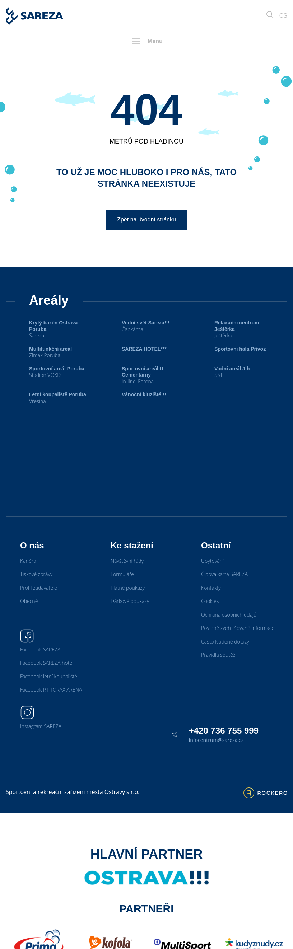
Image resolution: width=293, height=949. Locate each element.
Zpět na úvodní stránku (146, 219)
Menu (146, 41)
